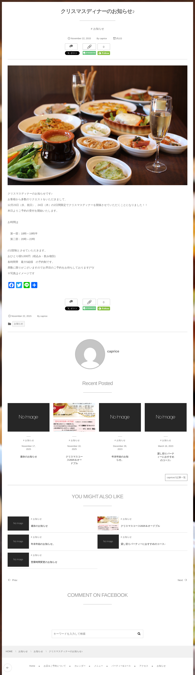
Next (182, 580)
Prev (12, 580)
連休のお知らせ (28, 459)
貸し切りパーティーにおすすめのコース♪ (165, 459)
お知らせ (98, 28)
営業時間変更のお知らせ (44, 564)
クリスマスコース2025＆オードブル (74, 462)
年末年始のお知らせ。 (120, 461)
